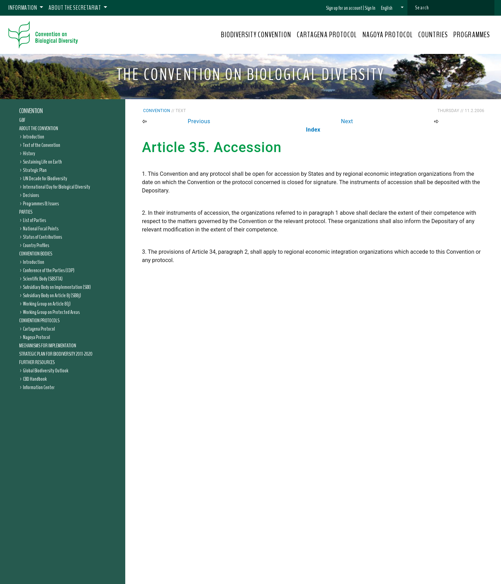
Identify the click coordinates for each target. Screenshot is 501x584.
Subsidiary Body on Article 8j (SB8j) (52, 295)
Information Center (39, 387)
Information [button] (23, 7)
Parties (25, 212)
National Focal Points (40, 228)
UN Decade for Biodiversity (45, 178)
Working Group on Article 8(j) (47, 304)
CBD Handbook (35, 379)
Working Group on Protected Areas (51, 312)
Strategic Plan (35, 170)
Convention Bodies (35, 254)
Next (347, 121)
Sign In (370, 8)
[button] (392, 8)
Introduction (33, 137)
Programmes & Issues (41, 203)
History (29, 153)
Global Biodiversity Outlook (45, 370)
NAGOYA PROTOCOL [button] (388, 35)
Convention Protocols (39, 320)
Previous (199, 121)
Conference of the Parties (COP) (48, 270)
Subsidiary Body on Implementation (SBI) (57, 287)
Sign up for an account (344, 8)
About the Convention (38, 128)
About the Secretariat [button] (75, 7)
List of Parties (34, 220)
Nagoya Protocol (36, 337)
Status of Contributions (42, 237)
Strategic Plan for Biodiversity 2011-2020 (56, 354)
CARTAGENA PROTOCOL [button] (327, 35)
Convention (31, 111)
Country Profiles (36, 245)
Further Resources (37, 362)
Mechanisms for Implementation (47, 345)
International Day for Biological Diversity (56, 187)
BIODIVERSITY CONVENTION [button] (256, 35)
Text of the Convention (41, 145)
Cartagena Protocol (39, 329)
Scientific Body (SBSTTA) (43, 279)
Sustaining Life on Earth (42, 162)
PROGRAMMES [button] (471, 35)
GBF (22, 120)
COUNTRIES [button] (433, 35)
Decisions (31, 195)
